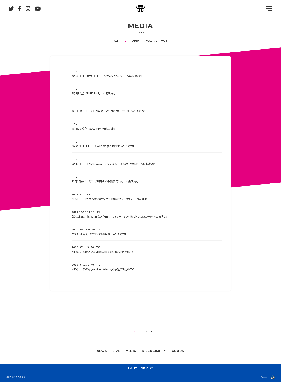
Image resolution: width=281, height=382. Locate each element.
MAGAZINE (150, 40)
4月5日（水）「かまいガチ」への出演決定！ (93, 128)
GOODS (178, 351)
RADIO (135, 40)
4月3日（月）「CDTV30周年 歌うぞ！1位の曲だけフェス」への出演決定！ (109, 111)
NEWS (102, 351)
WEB (164, 40)
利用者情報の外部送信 (15, 377)
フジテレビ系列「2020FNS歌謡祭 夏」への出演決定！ (100, 234)
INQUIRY (132, 368)
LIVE (116, 351)
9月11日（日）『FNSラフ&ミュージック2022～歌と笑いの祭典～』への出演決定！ (114, 164)
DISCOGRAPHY (154, 351)
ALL (116, 40)
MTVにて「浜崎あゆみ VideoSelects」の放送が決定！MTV (103, 251)
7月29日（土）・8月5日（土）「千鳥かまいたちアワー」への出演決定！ (107, 76)
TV (124, 40)
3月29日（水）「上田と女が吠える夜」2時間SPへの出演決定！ (104, 146)
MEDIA (131, 351)
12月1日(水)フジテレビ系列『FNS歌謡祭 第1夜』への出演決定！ (106, 181)
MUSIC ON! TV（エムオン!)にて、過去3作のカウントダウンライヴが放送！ (110, 199)
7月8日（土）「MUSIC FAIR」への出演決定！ (94, 93)
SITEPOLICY (147, 368)
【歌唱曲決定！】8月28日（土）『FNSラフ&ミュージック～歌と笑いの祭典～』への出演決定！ (119, 216)
